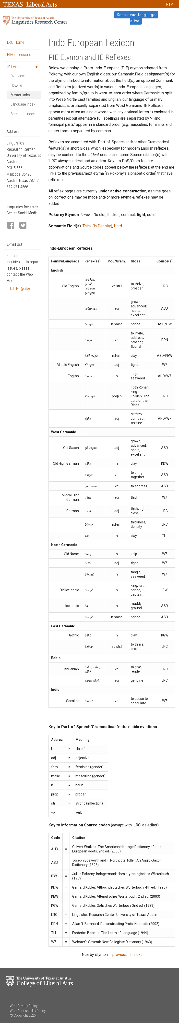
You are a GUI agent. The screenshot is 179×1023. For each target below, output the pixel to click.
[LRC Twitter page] (25, 225)
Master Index (21, 95)
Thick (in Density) (97, 226)
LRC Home (15, 42)
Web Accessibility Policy (28, 1011)
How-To (16, 85)
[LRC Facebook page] (12, 225)
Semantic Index (23, 114)
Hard (118, 226)
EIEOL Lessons (19, 54)
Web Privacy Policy (23, 1006)
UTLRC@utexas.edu (25, 288)
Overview (17, 75)
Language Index (23, 104)
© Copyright (19, 1015)
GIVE (171, 4)
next (138, 954)
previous (119, 954)
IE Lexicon (15, 66)
